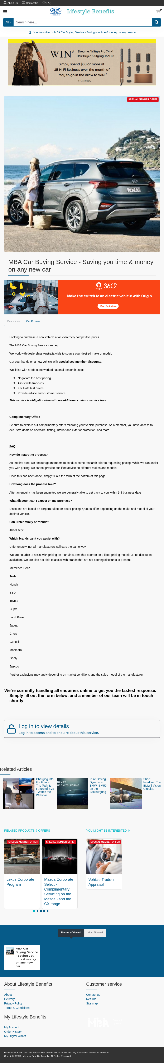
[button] (34, 910)
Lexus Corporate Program (20, 881)
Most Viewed (97, 932)
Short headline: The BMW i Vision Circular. (152, 783)
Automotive (43, 32)
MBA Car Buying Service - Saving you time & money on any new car (27, 957)
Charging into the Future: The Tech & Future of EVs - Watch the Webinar (45, 786)
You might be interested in (108, 830)
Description (14, 321)
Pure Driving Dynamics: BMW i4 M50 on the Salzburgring (98, 785)
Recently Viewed (69, 932)
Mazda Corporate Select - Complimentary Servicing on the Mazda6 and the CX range (58, 891)
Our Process (34, 321)
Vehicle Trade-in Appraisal (101, 881)
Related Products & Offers (27, 830)
